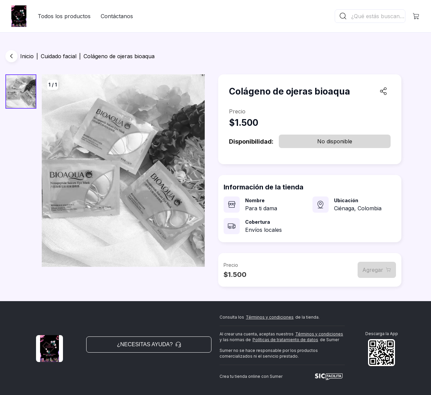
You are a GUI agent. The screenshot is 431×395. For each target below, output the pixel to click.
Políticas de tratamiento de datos (285, 339)
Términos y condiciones (270, 317)
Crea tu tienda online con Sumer (251, 376)
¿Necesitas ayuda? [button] (149, 344)
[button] (416, 16)
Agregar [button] (376, 269)
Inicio (27, 56)
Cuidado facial (58, 56)
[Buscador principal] (378, 16)
